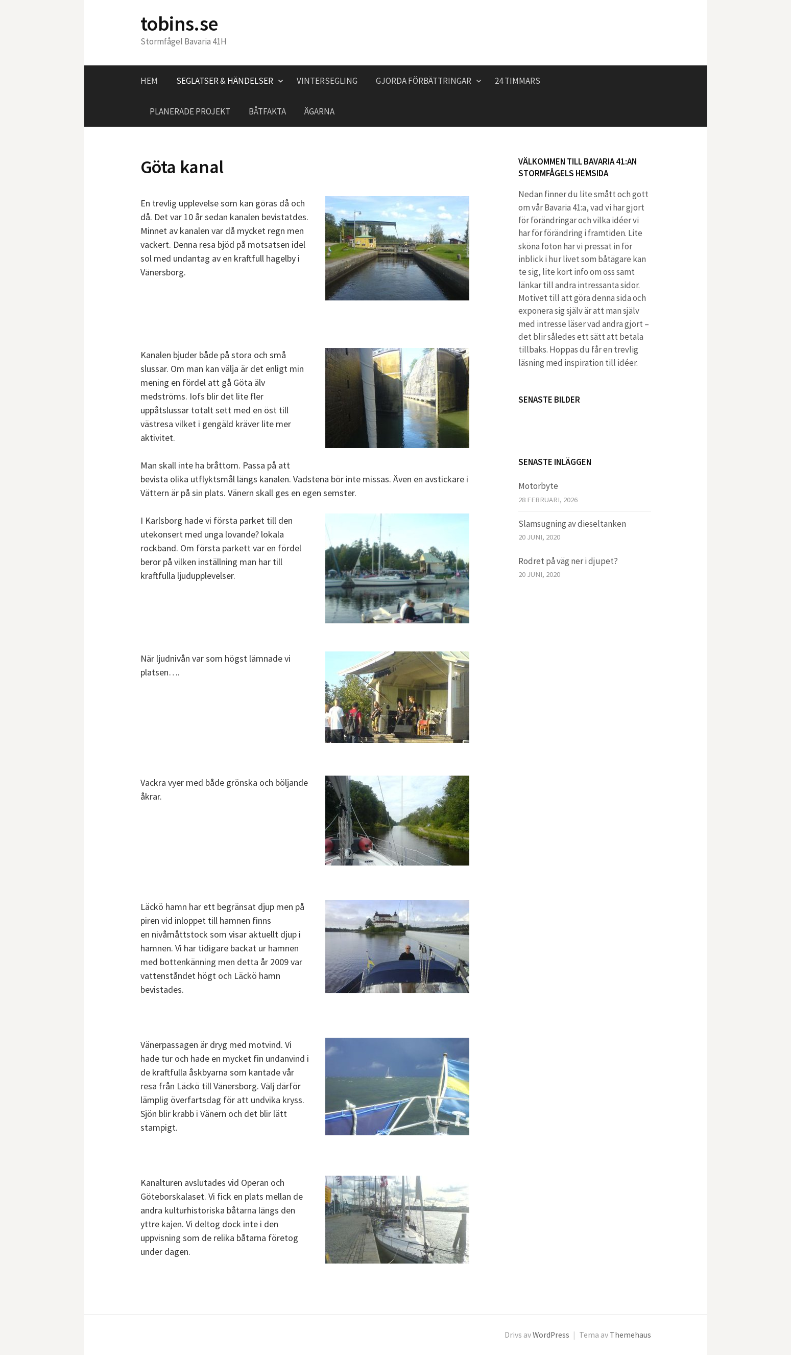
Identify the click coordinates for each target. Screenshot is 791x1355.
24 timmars (517, 80)
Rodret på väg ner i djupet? (568, 561)
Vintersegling (327, 80)
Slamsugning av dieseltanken (572, 523)
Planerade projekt (190, 111)
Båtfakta (267, 111)
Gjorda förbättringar (423, 80)
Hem (149, 80)
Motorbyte (538, 486)
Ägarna (319, 111)
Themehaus (630, 1335)
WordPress (551, 1335)
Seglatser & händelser (224, 80)
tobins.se (179, 23)
